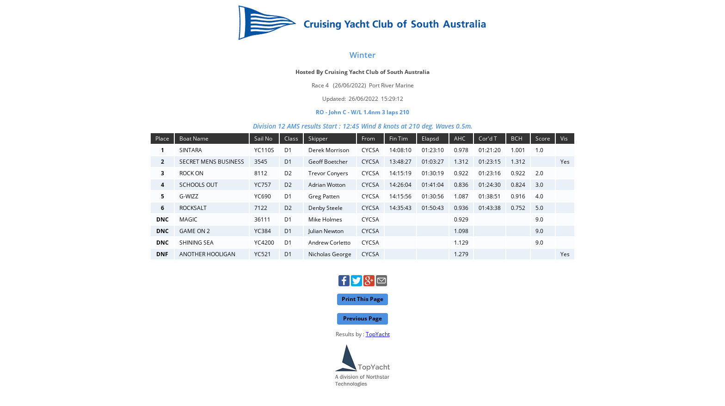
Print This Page (362, 299)
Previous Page (362, 318)
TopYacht (378, 334)
